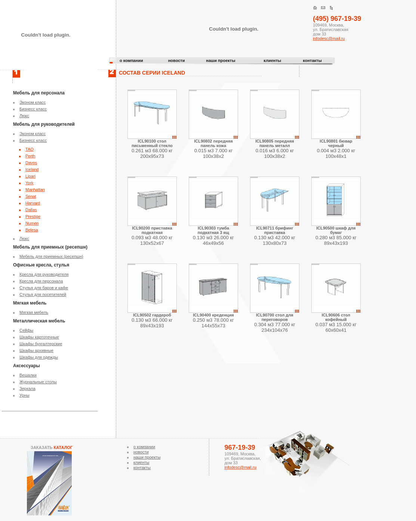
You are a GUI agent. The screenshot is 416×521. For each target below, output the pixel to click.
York (29, 183)
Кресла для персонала (41, 281)
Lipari (30, 176)
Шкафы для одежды (38, 357)
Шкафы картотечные (39, 337)
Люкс (24, 115)
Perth (30, 156)
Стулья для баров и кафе (43, 288)
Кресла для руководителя (43, 274)
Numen (31, 223)
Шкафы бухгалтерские (40, 343)
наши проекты (220, 60)
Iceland (31, 169)
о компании (131, 60)
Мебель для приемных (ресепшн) (51, 256)
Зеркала (27, 388)
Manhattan (35, 189)
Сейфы (26, 330)
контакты (312, 60)
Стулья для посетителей (42, 294)
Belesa (31, 230)
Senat (30, 196)
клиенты (272, 60)
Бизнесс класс (33, 109)
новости (176, 60)
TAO (29, 149)
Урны (24, 395)
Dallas (31, 210)
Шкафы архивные (36, 350)
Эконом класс (32, 102)
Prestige (32, 216)
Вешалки (28, 375)
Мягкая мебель (33, 312)
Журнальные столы (38, 382)
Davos (31, 162)
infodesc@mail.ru (329, 38)
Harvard (32, 203)
